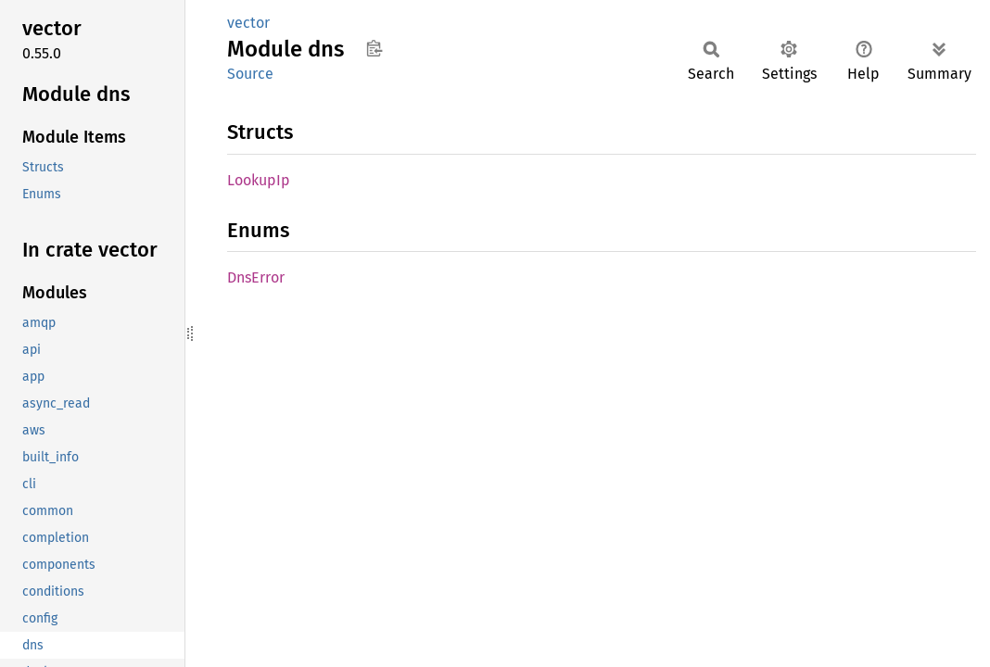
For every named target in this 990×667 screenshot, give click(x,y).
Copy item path (374, 48)
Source (250, 73)
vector (248, 22)
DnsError (256, 277)
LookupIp (258, 180)
